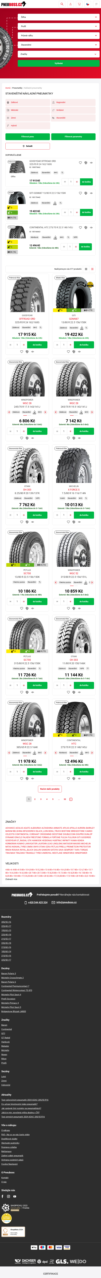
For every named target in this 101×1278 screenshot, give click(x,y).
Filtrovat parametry (73, 136)
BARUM (8, 830)
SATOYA (54, 849)
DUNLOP (88, 834)
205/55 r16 (6, 921)
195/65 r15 (6, 930)
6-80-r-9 (51, 869)
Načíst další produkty (50, 788)
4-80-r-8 (16, 869)
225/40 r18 (6, 934)
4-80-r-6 (8, 869)
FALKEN (26, 837)
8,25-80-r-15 (55, 872)
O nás (4, 1181)
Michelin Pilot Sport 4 (11, 994)
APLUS (66, 827)
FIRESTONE (36, 837)
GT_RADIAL (21, 840)
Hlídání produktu (91, 162)
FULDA (64, 837)
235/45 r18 (6, 942)
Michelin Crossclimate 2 (12, 977)
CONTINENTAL (22, 834)
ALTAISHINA (47, 827)
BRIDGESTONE (78, 830)
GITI (79, 837)
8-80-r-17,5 (21, 875)
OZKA (48, 846)
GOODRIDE (86, 837)
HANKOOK (36, 840)
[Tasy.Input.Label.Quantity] (70, 181)
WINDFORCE (69, 852)
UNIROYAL (47, 852)
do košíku (86, 181)
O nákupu (5, 1130)
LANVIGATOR (31, 843)
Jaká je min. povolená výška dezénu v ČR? (20, 1112)
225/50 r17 (6, 959)
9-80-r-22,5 (83, 875)
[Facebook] (2, 1196)
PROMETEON (73, 846)
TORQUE (84, 849)
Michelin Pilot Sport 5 (11, 1007)
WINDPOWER (81, 852)
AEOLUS (19, 827)
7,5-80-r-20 (41, 875)
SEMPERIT (69, 849)
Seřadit (29, 146)
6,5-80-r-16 (16, 872)
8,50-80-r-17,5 (64, 875)
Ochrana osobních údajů (12, 1159)
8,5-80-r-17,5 (52, 875)
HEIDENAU (47, 840)
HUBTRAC (57, 840)
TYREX (38, 852)
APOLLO (73, 827)
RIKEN (8, 849)
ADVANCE (10, 827)
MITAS (8, 846)
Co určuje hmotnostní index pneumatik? (19, 1104)
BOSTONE (66, 830)
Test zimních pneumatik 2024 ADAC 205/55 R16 (23, 1116)
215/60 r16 (6, 947)
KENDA (80, 840)
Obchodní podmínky (10, 1142)
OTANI (42, 846)
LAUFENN (42, 843)
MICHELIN (86, 843)
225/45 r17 (6, 926)
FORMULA (46, 837)
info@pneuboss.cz (66, 902)
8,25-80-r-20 (31, 875)
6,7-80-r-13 (86, 869)
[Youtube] (14, 1196)
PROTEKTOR (85, 846)
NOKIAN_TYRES (19, 846)
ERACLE (18, 837)
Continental (6, 1029)
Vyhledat (59, 63)
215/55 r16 (6, 955)
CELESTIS (10, 834)
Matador (5, 1045)
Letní (3, 1076)
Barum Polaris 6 (8, 981)
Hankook (5, 1041)
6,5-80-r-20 (26, 872)
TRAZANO (20, 852)
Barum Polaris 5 (8, 973)
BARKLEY (90, 827)
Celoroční (5, 1084)
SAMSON (45, 849)
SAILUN (37, 849)
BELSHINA (18, 830)
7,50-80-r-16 (87, 872)
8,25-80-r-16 (76, 872)
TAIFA (77, 849)
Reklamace (6, 1151)
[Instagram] (8, 1196)
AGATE (27, 827)
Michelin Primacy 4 (10, 1002)
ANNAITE (57, 827)
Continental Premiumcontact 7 (15, 986)
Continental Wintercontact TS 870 (16, 990)
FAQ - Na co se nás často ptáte (15, 1134)
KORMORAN (10, 843)
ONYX (36, 846)
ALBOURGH (36, 827)
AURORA (81, 827)
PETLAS (55, 846)
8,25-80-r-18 (10, 875)
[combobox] (59, 17)
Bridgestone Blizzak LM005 (13, 1011)
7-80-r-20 (36, 872)
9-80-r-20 (74, 875)
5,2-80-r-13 (42, 869)
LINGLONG (58, 843)
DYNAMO (9, 837)
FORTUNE (56, 837)
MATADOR (68, 843)
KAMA (74, 840)
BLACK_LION (42, 830)
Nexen (4, 1054)
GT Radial (5, 1037)
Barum (4, 1024)
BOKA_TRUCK (54, 830)
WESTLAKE (57, 852)
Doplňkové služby (9, 1138)
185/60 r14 (6, 951)
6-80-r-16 (59, 869)
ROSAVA (15, 849)
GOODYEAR (10, 840)
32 (65, 799)
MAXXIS (77, 843)
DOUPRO (80, 834)
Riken (3, 1058)
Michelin (5, 1050)
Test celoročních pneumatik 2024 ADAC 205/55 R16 (24, 1099)
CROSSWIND (46, 834)
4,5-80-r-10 (32, 869)
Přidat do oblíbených (80, 162)
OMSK (30, 846)
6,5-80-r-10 (68, 869)
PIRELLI (62, 846)
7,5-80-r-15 (44, 872)
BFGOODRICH (29, 830)
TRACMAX (10, 852)
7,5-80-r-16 (65, 872)
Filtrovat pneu (27, 136)
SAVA (61, 849)
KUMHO (20, 843)
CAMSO (88, 830)
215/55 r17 (6, 938)
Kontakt (4, 1177)
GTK (29, 840)
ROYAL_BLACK (26, 849)
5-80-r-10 (24, 869)
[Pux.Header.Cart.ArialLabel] (79, 4)
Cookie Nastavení (9, 1163)
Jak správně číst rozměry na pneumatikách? (21, 1108)
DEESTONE (57, 834)
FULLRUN (72, 837)
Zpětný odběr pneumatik (12, 1155)
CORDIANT (34, 834)
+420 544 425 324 (37, 902)
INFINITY (66, 840)
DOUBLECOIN (69, 834)
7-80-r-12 (77, 869)
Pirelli (4, 1062)
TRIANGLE (30, 852)
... (59, 799)
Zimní (4, 1080)
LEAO (49, 843)
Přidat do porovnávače (86, 162)
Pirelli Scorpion (8, 998)
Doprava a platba (9, 1147)
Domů (7, 88)
